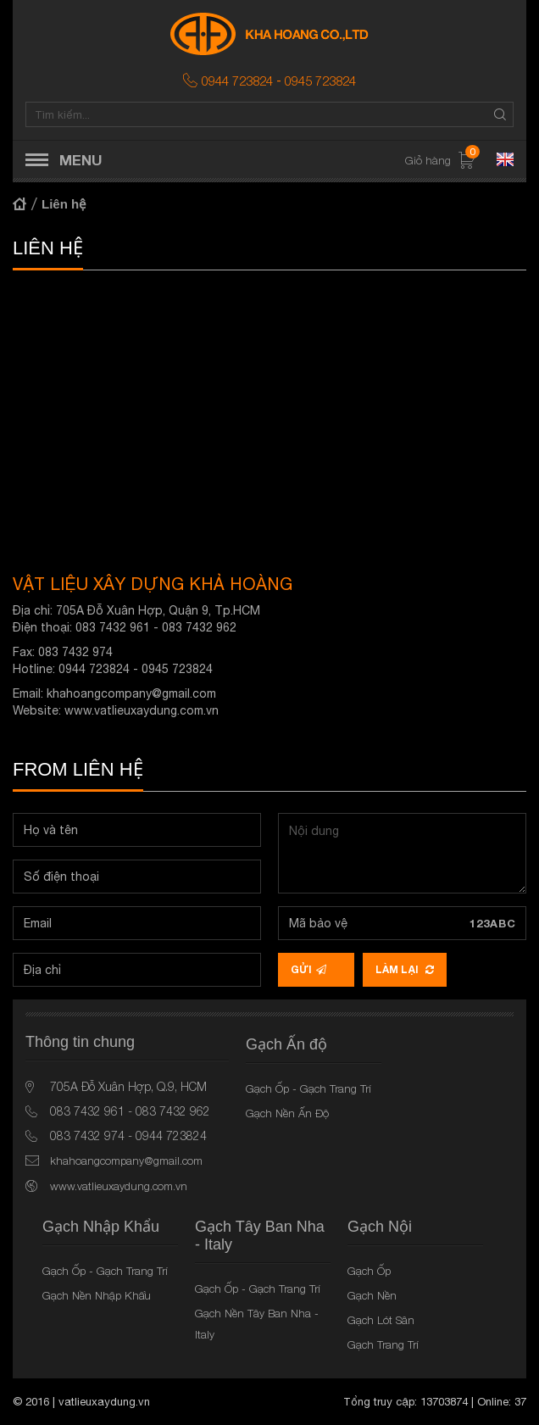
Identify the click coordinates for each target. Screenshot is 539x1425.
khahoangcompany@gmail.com (131, 693)
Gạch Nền (372, 1295)
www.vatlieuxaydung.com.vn (141, 710)
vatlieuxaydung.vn (104, 1401)
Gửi (308, 969)
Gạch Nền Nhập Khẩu (96, 1295)
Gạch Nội (379, 1226)
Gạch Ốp (369, 1270)
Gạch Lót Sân (380, 1320)
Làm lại (404, 969)
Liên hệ (64, 204)
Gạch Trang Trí (383, 1344)
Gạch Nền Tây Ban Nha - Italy (257, 1323)
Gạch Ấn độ (286, 1044)
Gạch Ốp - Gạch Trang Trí (308, 1088)
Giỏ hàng (440, 161)
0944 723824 (237, 80)
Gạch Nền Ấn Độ (287, 1113)
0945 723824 (320, 80)
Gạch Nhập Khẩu (100, 1226)
